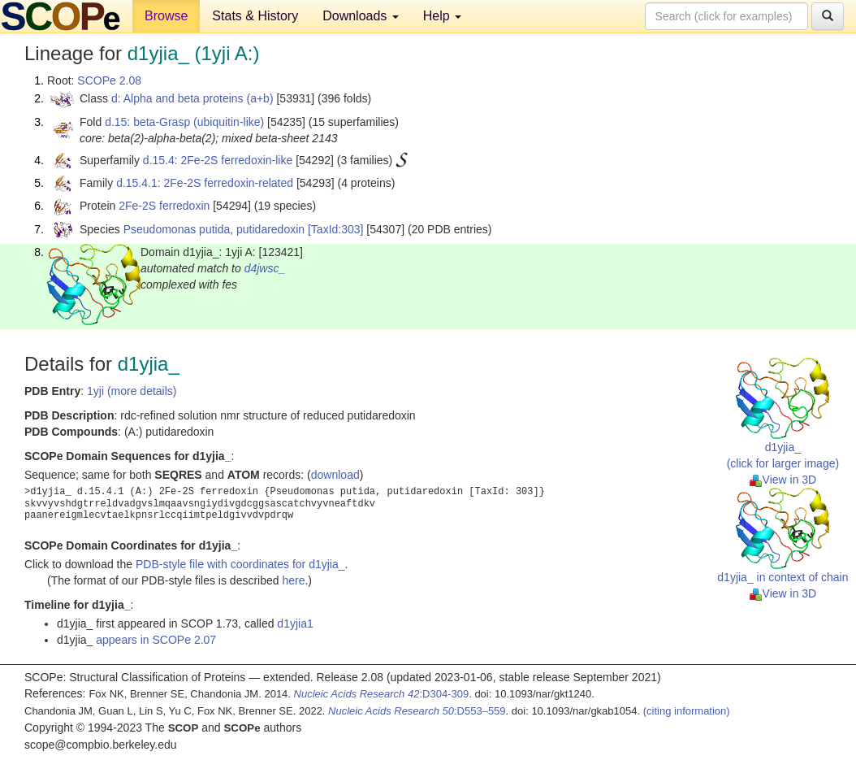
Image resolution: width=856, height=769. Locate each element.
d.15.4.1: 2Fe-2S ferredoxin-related (204, 182)
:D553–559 (417, 711)
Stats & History (255, 16)
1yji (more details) (131, 391)
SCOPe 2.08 (109, 80)
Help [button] (442, 16)
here (293, 580)
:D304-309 (381, 694)
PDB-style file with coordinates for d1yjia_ (240, 564)
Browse (166, 16)
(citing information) (686, 711)
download (335, 474)
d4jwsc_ (265, 268)
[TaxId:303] (336, 229)
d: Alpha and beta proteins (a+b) (192, 98)
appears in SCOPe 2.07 (156, 639)
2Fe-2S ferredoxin (164, 205)
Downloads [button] (360, 16)
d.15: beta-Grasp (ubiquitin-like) (184, 121)
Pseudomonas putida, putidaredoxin (214, 229)
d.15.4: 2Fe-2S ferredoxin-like (217, 160)
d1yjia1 (295, 623)
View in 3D (783, 479)
